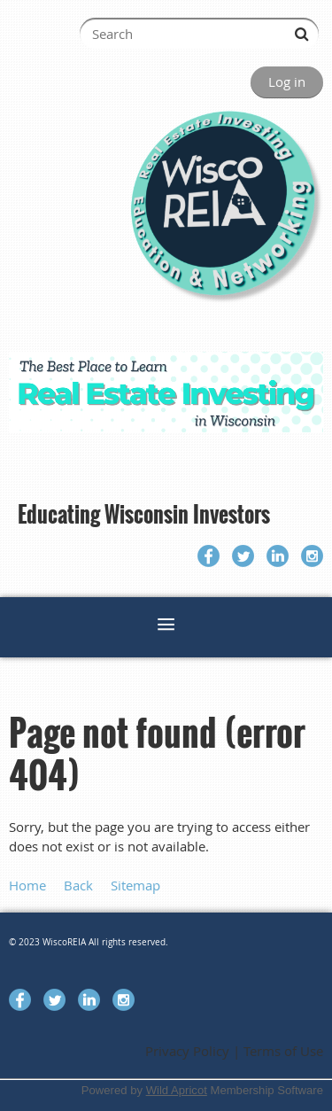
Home (27, 885)
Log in (286, 81)
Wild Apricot (176, 1090)
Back (78, 885)
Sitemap (135, 885)
